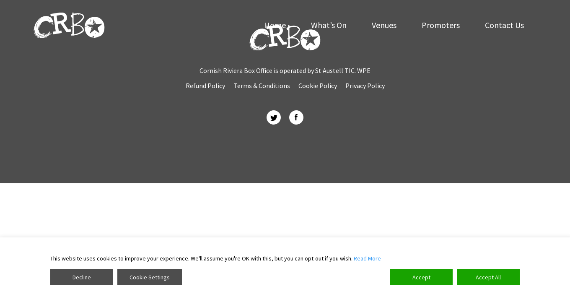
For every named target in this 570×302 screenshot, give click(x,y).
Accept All (488, 277)
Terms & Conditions (261, 85)
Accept (421, 277)
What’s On (329, 25)
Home (275, 25)
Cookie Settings (150, 277)
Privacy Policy (365, 85)
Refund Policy (205, 85)
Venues (384, 25)
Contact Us (504, 25)
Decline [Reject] (82, 277)
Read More (367, 258)
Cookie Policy (317, 85)
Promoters (441, 25)
